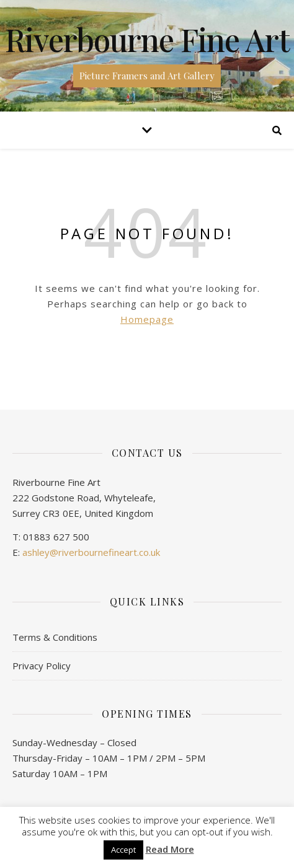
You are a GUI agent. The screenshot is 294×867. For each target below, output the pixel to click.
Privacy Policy (41, 665)
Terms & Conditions (54, 637)
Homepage (147, 319)
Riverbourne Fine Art (147, 39)
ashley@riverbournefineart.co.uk (91, 552)
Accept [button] (123, 849)
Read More (170, 849)
